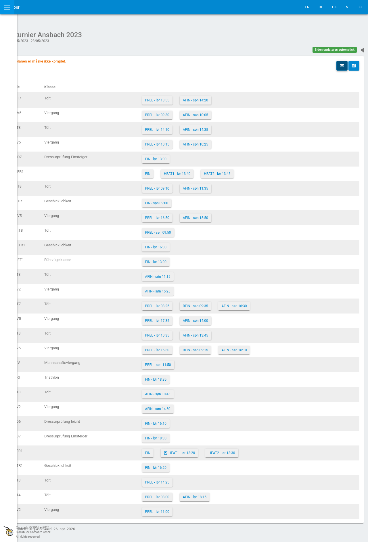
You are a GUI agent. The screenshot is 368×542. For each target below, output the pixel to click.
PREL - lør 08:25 (199, 303)
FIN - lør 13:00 (197, 156)
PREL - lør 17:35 (199, 318)
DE (321, 7)
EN (307, 7)
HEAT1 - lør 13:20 (223, 450)
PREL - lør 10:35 (199, 333)
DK (334, 7)
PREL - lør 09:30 (199, 112)
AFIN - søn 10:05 (237, 112)
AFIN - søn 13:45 (237, 333)
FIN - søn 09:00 (198, 200)
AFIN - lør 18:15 (236, 494)
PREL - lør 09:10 (199, 186)
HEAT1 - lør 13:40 (219, 171)
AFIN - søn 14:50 (199, 406)
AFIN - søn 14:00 (237, 318)
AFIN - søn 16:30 (276, 303)
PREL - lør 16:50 (199, 215)
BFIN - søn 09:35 (237, 303)
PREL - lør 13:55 (199, 97)
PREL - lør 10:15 (199, 141)
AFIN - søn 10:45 (199, 391)
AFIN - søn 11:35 (237, 186)
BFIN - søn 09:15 (237, 347)
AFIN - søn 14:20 (237, 97)
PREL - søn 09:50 (200, 230)
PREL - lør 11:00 (199, 509)
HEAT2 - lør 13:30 (263, 450)
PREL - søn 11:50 (200, 362)
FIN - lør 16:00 (197, 244)
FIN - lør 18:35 (197, 377)
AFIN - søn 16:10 (276, 347)
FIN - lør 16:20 (197, 465)
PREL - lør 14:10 (199, 127)
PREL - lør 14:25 (199, 479)
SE (361, 7)
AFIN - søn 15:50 (237, 215)
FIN (189, 171)
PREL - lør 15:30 (199, 347)
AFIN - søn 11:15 (199, 274)
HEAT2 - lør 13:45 (259, 171)
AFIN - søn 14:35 (237, 127)
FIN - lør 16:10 (197, 421)
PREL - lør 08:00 (199, 494)
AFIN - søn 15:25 (199, 288)
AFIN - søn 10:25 (237, 141)
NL (348, 7)
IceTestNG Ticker (31, 7)
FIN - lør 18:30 (197, 435)
